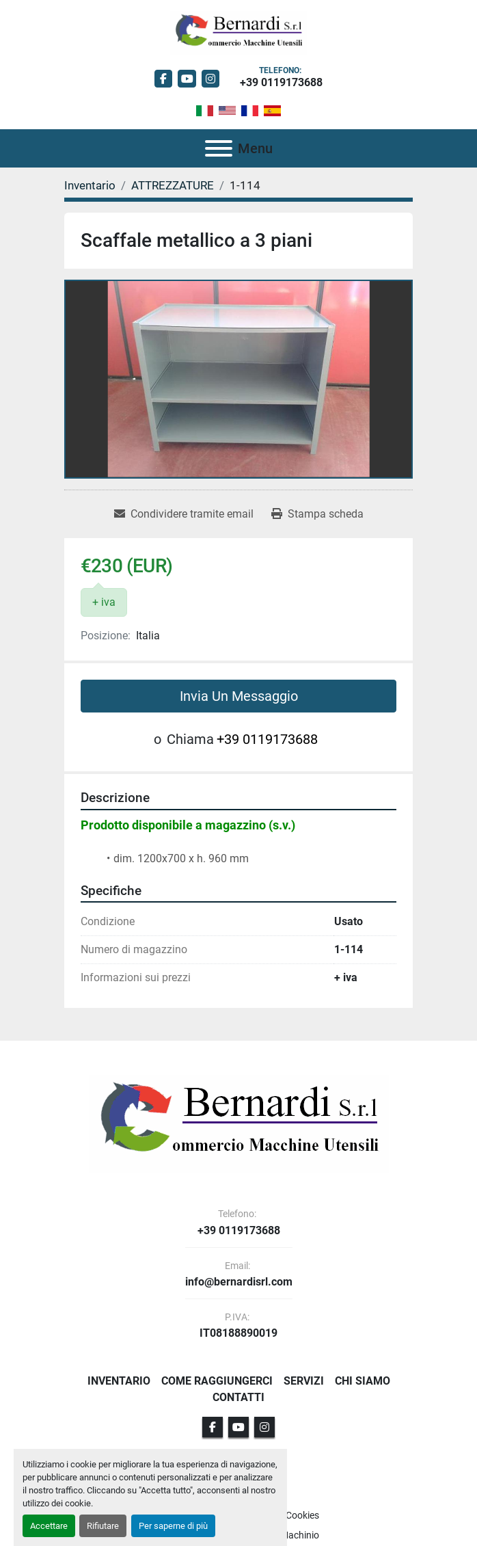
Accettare (49, 1526)
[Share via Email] (183, 514)
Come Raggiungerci (217, 1380)
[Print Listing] (317, 514)
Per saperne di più (173, 1526)
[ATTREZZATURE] (172, 185)
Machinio (299, 1535)
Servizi (304, 1380)
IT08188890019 (238, 1333)
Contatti (238, 1397)
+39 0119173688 (281, 82)
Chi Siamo (362, 1380)
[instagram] (211, 79)
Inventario (118, 1380)
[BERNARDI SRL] (239, 1123)
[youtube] (187, 79)
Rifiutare (103, 1526)
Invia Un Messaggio (239, 696)
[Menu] (218, 148)
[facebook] (163, 79)
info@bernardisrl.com (238, 1282)
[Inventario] (89, 185)
